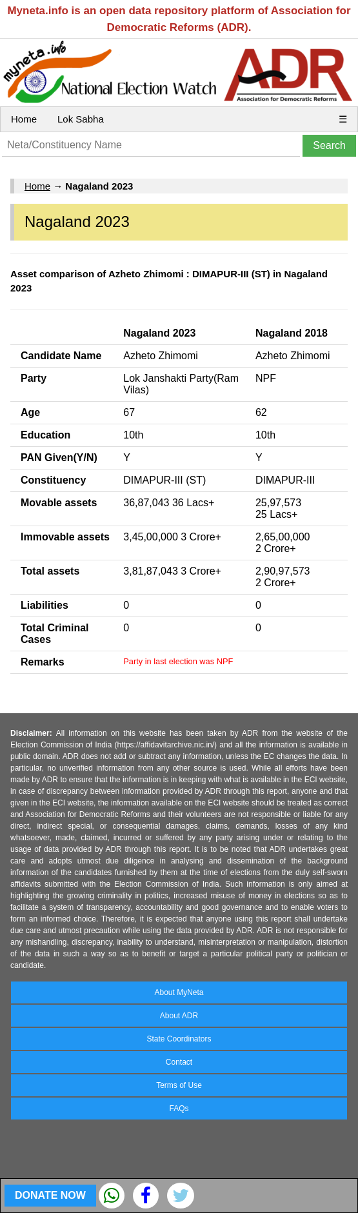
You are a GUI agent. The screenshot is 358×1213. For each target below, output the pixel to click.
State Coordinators (178, 1038)
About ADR (179, 1015)
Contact (179, 1062)
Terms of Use (179, 1085)
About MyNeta (178, 992)
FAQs (178, 1108)
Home (24, 118)
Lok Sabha (80, 118)
